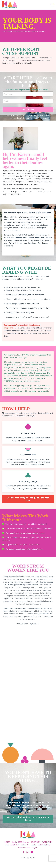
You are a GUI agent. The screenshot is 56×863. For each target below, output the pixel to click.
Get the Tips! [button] (28, 109)
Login (34, 847)
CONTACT (15, 845)
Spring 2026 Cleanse (20, 842)
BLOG (33, 845)
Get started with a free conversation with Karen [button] (28, 818)
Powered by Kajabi (28, 858)
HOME (7, 842)
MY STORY (35, 842)
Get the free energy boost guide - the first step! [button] (28, 499)
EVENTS (25, 845)
